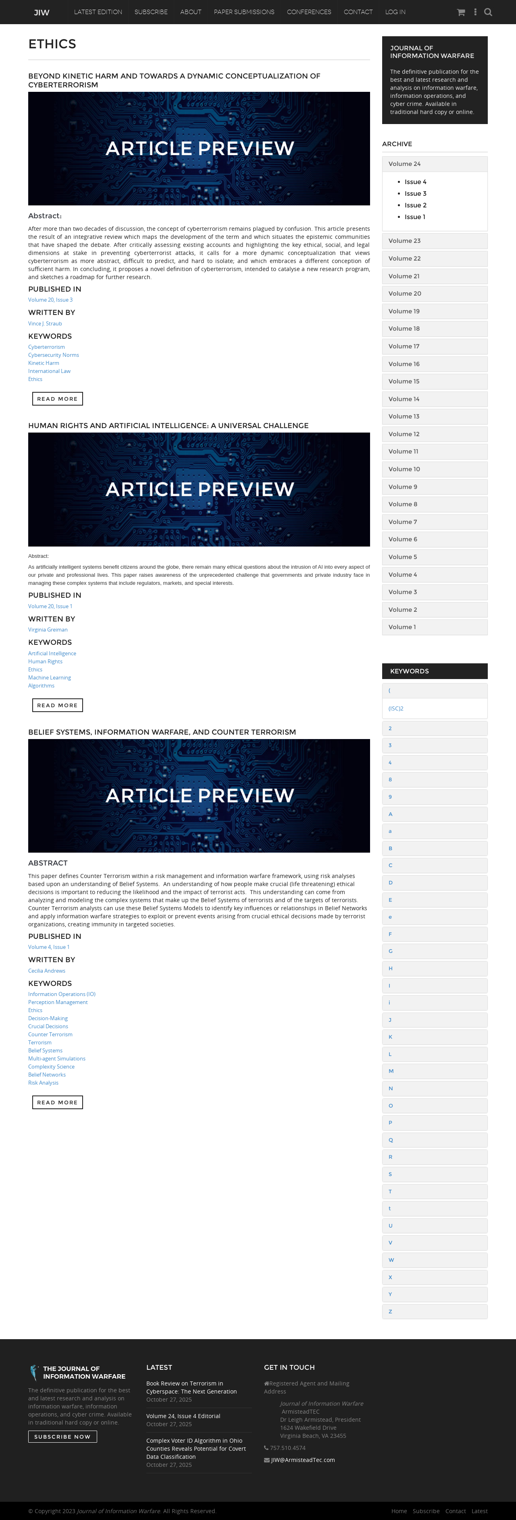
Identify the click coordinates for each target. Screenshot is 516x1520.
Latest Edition (98, 12)
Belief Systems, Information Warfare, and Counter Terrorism (162, 732)
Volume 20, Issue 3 (50, 299)
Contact (358, 12)
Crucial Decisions (48, 1026)
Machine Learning (49, 677)
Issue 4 (416, 182)
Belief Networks (47, 1074)
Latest (480, 1511)
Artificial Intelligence (52, 653)
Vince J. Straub (45, 323)
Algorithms (41, 685)
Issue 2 (416, 205)
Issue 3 (416, 193)
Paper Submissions (244, 12)
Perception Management (58, 1002)
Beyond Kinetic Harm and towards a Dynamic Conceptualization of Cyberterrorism (174, 80)
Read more (57, 399)
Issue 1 (415, 217)
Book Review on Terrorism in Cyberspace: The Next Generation (191, 1387)
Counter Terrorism (50, 1034)
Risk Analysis (43, 1082)
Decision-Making (48, 1018)
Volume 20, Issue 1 (50, 606)
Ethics (35, 379)
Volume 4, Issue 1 (49, 947)
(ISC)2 (396, 708)
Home (399, 1511)
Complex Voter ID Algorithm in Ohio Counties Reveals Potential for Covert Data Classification (196, 1448)
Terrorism (40, 1042)
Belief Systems (45, 1050)
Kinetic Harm (43, 363)
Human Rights (45, 661)
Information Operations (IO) (62, 994)
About (191, 12)
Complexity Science (51, 1066)
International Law (49, 371)
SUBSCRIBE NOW (62, 1436)
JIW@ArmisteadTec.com (303, 1460)
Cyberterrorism (46, 346)
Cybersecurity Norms (53, 354)
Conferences (309, 12)
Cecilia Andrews (46, 970)
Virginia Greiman (48, 629)
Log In (395, 12)
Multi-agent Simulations (56, 1058)
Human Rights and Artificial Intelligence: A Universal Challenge (168, 425)
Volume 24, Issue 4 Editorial (183, 1416)
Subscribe (151, 12)
